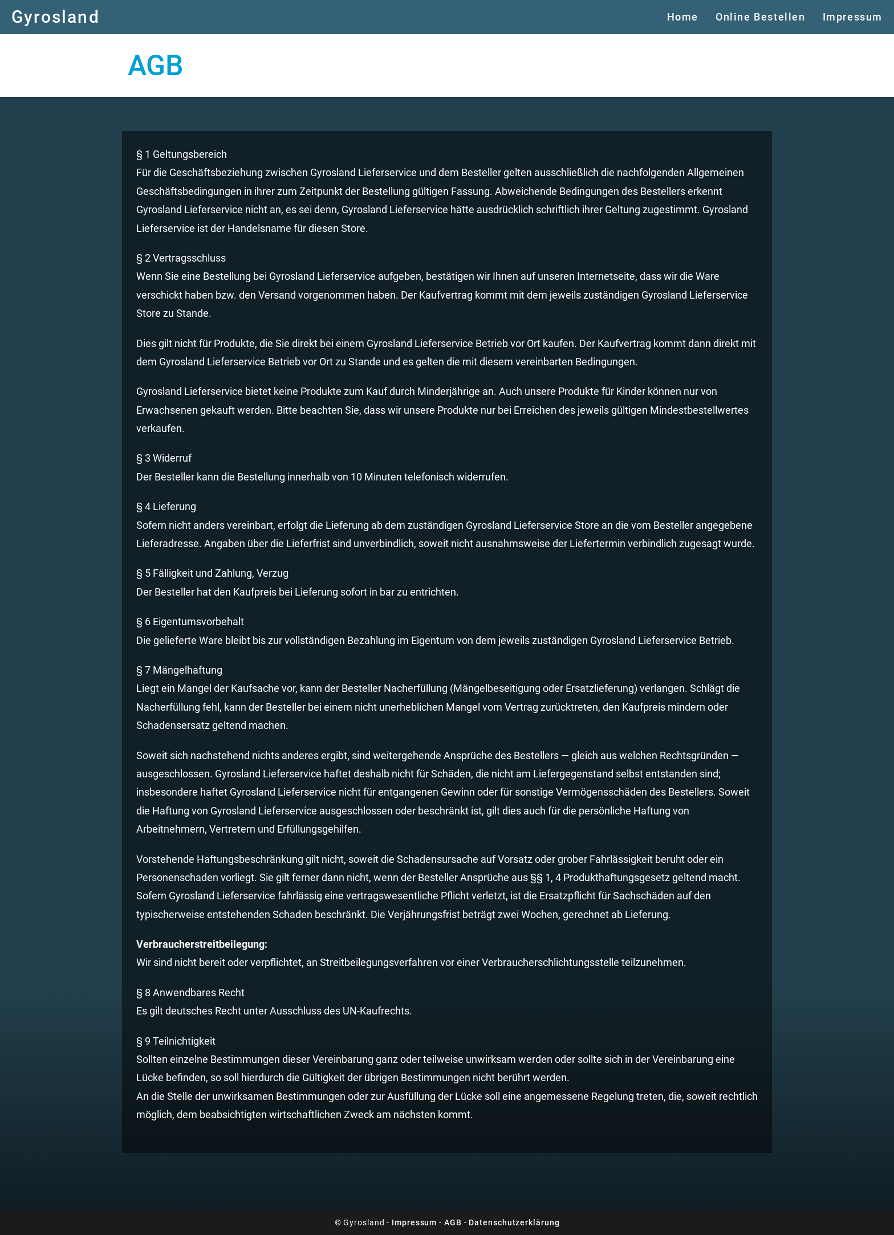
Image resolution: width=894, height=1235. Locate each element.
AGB (453, 1222)
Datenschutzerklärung (514, 1222)
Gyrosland (55, 17)
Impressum (414, 1222)
